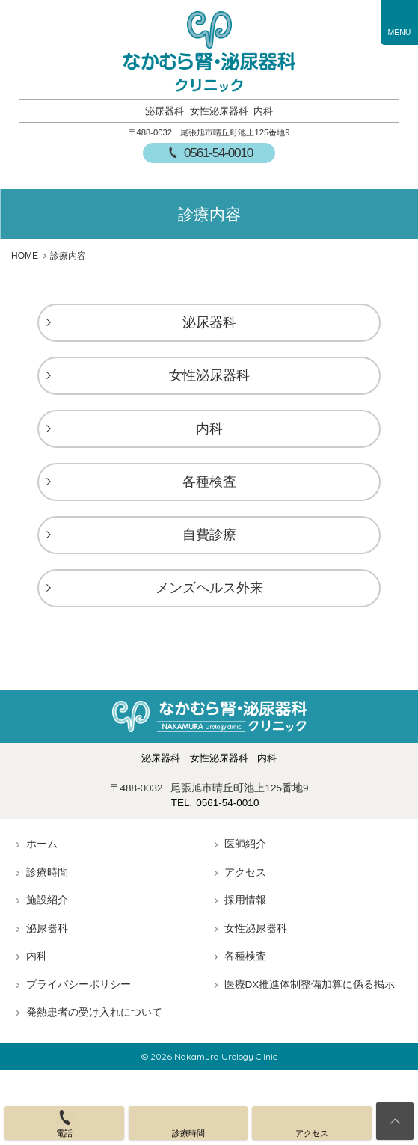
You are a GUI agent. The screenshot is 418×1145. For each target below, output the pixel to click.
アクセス (245, 872)
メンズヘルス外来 (209, 587)
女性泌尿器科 (209, 375)
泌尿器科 (209, 322)
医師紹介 (245, 844)
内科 (209, 428)
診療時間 (47, 872)
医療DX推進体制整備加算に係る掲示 (310, 984)
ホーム (42, 844)
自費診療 (209, 534)
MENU (399, 32)
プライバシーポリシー (78, 984)
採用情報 (245, 900)
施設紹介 (47, 900)
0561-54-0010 (218, 152)
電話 (64, 1133)
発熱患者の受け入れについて (94, 1012)
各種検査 (209, 481)
